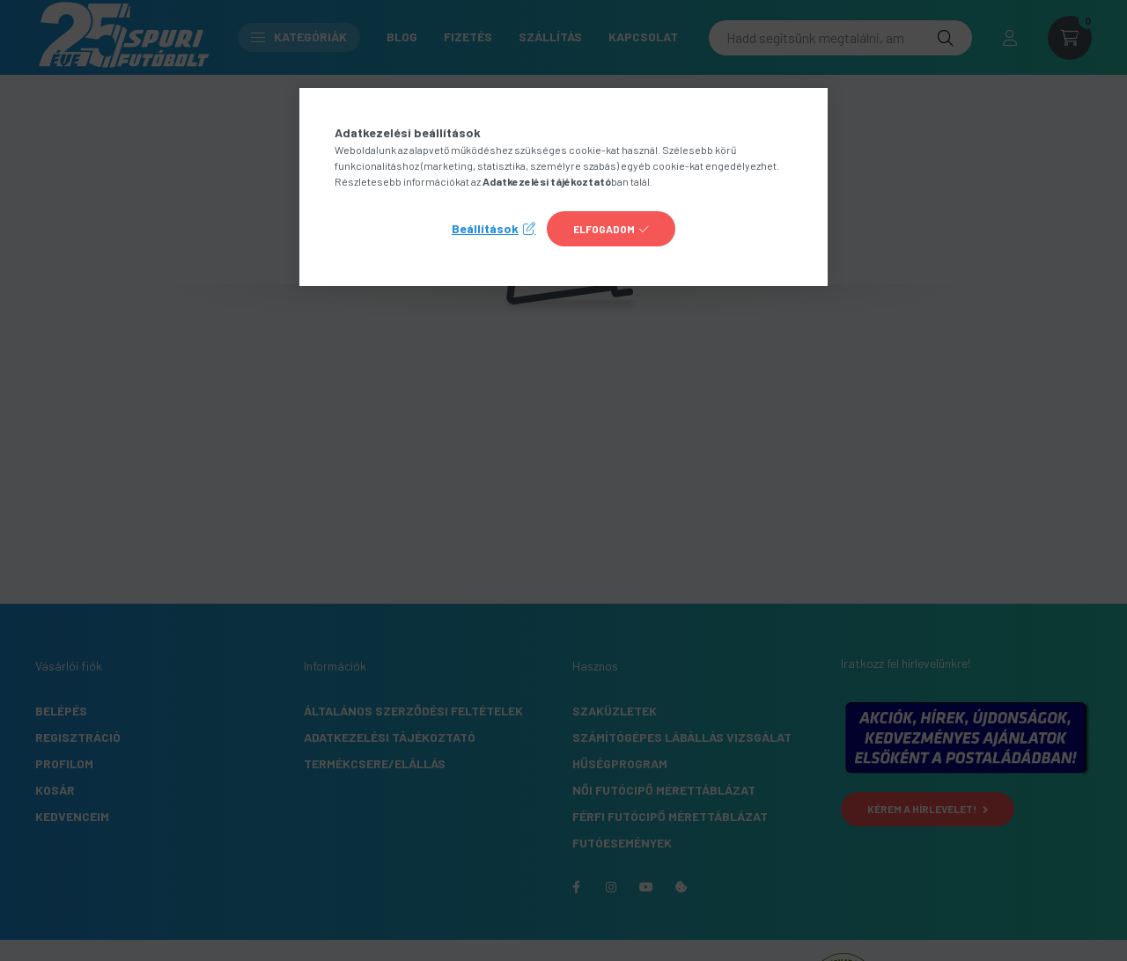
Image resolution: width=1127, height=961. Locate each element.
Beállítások (485, 228)
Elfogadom (604, 229)
